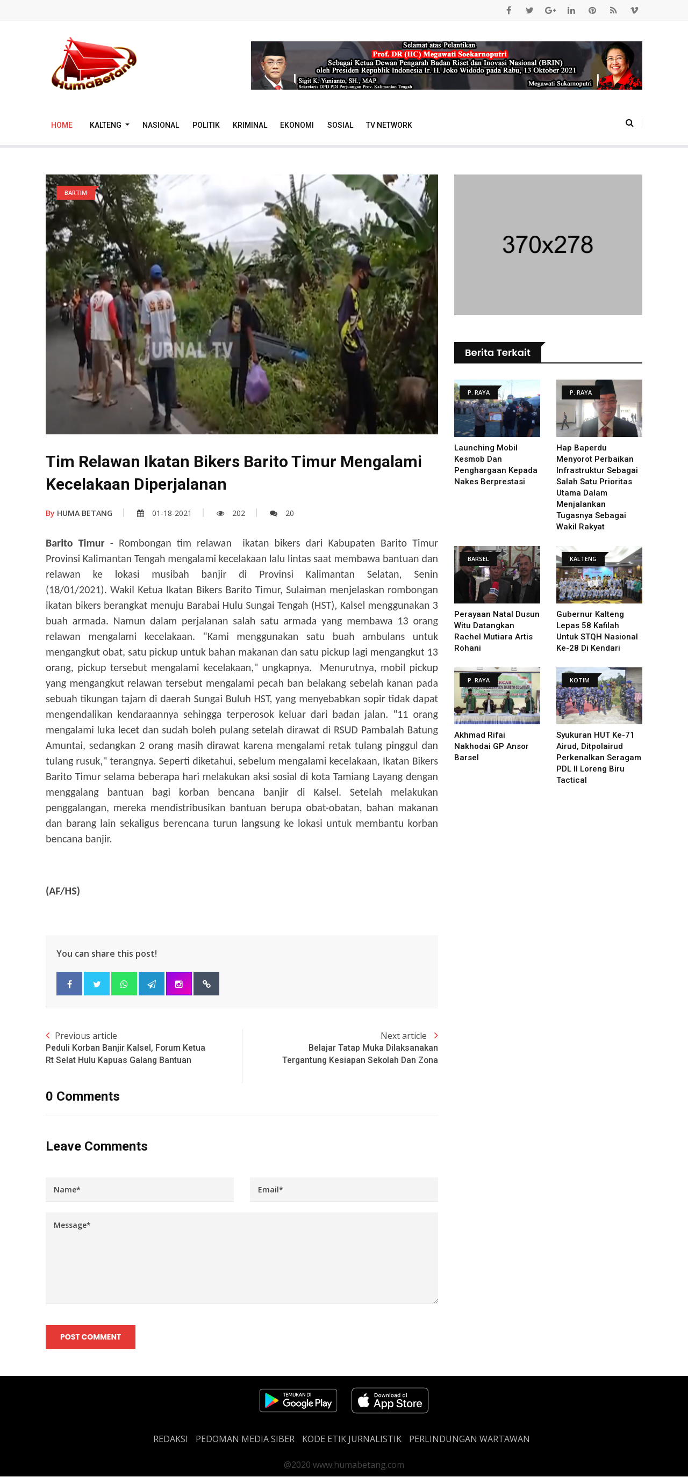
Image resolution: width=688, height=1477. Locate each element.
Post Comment (90, 1337)
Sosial (340, 125)
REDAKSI (170, 1439)
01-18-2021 (164, 513)
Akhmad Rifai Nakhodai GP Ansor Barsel (491, 746)
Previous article (144, 1048)
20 (282, 513)
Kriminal (250, 125)
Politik (206, 125)
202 (231, 513)
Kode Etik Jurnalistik (352, 1439)
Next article (340, 1048)
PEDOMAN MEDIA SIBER (245, 1439)
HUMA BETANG (79, 513)
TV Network (389, 125)
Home (62, 125)
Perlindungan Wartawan (469, 1439)
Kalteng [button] (106, 125)
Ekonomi (297, 125)
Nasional (160, 125)
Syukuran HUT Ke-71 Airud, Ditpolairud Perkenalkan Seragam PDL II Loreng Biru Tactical (598, 757)
